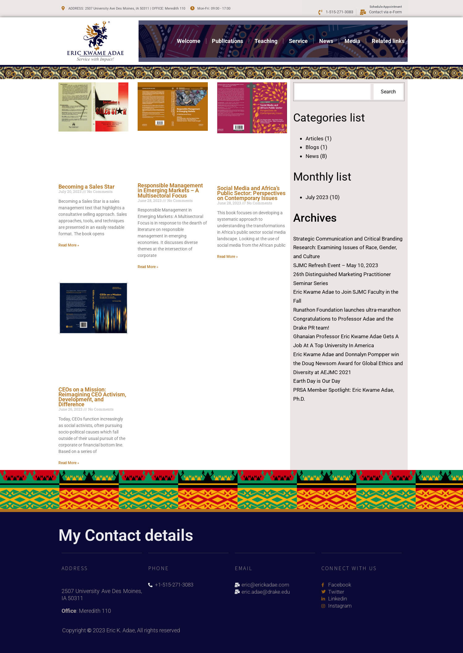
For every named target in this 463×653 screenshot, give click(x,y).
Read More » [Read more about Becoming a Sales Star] (68, 245)
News (326, 37)
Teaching (266, 37)
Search (388, 92)
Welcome (188, 37)
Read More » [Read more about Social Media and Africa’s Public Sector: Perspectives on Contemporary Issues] (227, 256)
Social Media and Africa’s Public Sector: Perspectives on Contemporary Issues (251, 193)
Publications (227, 37)
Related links (388, 37)
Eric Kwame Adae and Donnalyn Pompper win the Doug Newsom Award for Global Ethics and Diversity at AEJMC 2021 (344, 372)
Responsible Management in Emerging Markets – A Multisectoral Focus (170, 190)
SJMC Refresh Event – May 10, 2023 (338, 265)
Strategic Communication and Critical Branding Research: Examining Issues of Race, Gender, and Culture (342, 247)
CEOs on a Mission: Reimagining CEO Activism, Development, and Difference (92, 397)
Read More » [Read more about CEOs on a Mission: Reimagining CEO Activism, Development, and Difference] (68, 463)
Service (298, 37)
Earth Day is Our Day (318, 389)
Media (352, 37)
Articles (315, 138)
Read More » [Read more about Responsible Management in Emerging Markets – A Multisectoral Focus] (148, 267)
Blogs (312, 147)
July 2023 (317, 197)
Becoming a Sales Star (86, 186)
